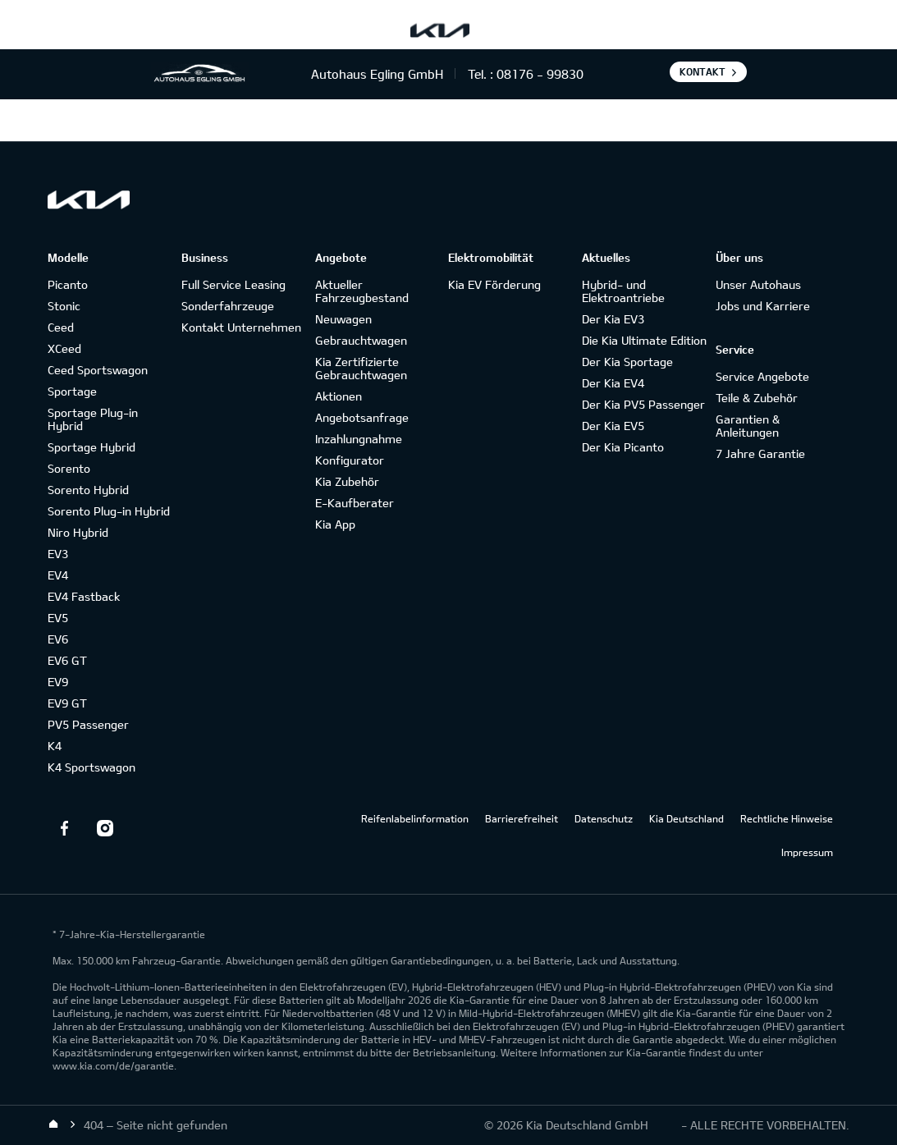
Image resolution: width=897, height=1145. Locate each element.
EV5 (58, 618)
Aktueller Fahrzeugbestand (362, 291)
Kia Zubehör (347, 481)
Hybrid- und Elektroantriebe (623, 291)
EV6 (58, 639)
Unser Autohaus (758, 284)
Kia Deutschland (686, 818)
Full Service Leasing (233, 284)
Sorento (69, 468)
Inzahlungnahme (358, 439)
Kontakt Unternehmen (241, 327)
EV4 (58, 575)
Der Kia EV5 (613, 426)
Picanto (68, 284)
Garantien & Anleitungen (748, 425)
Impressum (807, 852)
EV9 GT (67, 703)
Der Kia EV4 (613, 383)
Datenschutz (603, 818)
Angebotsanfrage (362, 417)
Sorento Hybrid (88, 490)
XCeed (64, 348)
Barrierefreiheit (521, 818)
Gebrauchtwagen (361, 340)
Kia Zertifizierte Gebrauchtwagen (361, 368)
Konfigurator (349, 460)
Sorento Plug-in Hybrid (109, 511)
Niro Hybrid (78, 532)
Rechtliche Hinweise (786, 818)
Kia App (335, 524)
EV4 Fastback (84, 596)
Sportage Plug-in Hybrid (93, 419)
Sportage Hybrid (91, 447)
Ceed (61, 327)
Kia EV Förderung (494, 284)
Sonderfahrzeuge (227, 306)
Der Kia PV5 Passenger (643, 404)
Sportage (72, 391)
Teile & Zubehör (757, 398)
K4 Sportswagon (91, 767)
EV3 (58, 554)
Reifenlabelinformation (415, 818)
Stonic (64, 306)
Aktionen (338, 396)
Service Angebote (762, 376)
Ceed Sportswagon (98, 370)
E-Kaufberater (354, 503)
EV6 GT (67, 660)
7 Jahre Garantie (760, 453)
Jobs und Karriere (763, 306)
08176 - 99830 (540, 73)
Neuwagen (343, 319)
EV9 (58, 682)
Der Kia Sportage (627, 362)
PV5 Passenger (88, 724)
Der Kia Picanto (623, 447)
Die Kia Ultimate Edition (644, 340)
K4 (55, 746)
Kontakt (702, 71)
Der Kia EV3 (613, 319)
